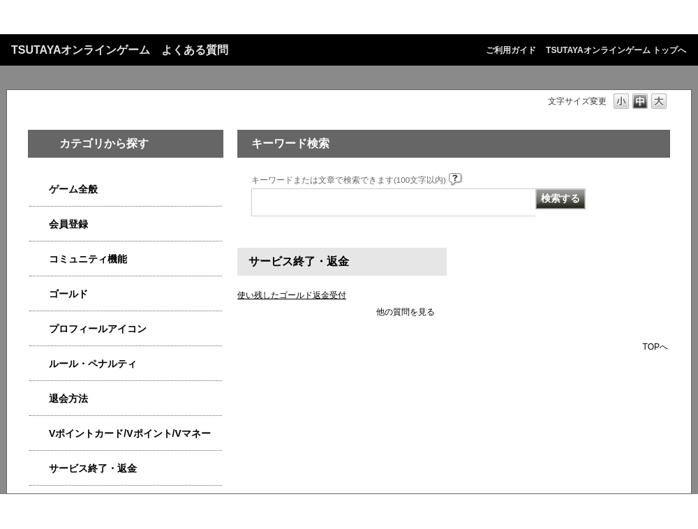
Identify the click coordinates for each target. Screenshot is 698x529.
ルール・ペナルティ (93, 363)
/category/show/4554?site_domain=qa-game (39, 364)
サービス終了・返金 (93, 468)
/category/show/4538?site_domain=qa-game (39, 189)
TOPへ (655, 346)
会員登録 (68, 224)
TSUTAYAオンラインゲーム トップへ (616, 50)
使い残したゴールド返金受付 (291, 295)
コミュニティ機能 (88, 258)
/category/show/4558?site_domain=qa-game (39, 224)
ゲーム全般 (73, 189)
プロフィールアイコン (98, 328)
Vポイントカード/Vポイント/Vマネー (130, 433)
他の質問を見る (405, 312)
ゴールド (68, 293)
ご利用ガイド (511, 50)
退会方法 (68, 398)
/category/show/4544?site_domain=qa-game (39, 259)
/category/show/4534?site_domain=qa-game (39, 433)
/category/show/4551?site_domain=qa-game (39, 329)
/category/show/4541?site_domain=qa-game (39, 294)
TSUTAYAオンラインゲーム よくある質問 (119, 50)
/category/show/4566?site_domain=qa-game (39, 399)
